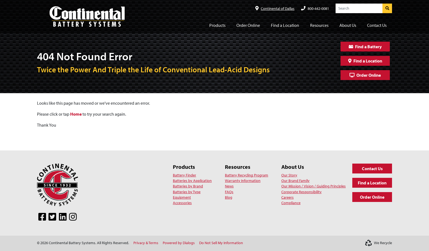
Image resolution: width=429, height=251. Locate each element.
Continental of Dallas (277, 8)
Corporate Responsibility (301, 191)
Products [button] (217, 25)
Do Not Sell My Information (221, 242)
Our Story (289, 175)
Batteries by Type (187, 191)
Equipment (182, 197)
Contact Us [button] (377, 25)
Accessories (182, 202)
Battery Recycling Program (246, 175)
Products (184, 166)
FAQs (229, 191)
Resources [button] (319, 25)
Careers (287, 197)
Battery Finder (184, 175)
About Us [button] (347, 25)
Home (76, 114)
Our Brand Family (295, 180)
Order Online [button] (248, 25)
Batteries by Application (192, 180)
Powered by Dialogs (179, 242)
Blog (228, 197)
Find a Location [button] (285, 25)
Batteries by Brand (188, 186)
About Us (292, 166)
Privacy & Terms (145, 242)
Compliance (291, 202)
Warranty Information (243, 180)
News (229, 186)
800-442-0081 (318, 8)
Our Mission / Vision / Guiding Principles (313, 186)
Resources (237, 166)
